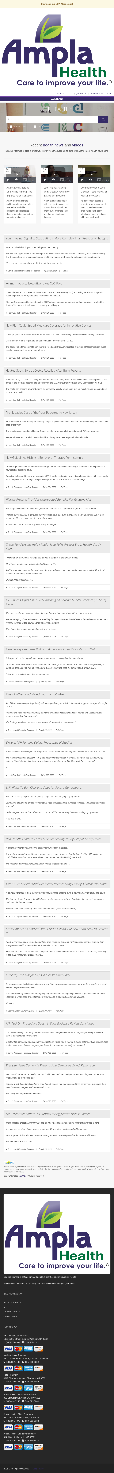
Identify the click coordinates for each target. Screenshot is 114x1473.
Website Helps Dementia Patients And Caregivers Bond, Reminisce (50, 1065)
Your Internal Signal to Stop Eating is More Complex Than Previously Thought (57, 238)
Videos (39, 126)
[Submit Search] (103, 119)
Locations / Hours (12, 1312)
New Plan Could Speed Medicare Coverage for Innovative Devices (48, 325)
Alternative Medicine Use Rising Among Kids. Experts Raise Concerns (20, 191)
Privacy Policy (10, 1316)
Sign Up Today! (96, 94)
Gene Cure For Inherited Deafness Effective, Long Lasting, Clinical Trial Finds (56, 884)
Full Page (65, 271)
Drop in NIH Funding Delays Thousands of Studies (39, 742)
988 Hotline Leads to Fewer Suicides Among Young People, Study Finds (53, 839)
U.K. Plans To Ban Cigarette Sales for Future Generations (43, 787)
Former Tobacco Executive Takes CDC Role (34, 283)
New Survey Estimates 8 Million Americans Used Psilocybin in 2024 (50, 649)
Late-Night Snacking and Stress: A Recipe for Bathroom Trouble (57, 191)
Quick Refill (81, 94)
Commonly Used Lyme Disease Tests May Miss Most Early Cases (94, 191)
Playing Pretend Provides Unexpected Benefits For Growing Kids (48, 499)
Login (108, 94)
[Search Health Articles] (52, 119)
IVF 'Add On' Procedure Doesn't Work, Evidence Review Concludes (50, 1023)
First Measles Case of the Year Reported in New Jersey (41, 413)
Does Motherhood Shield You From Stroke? (35, 694)
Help (71, 94)
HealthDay (23, 1176)
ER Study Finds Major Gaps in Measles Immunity (38, 975)
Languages (61, 94)
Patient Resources (12, 1303)
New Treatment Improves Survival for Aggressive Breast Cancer (48, 1114)
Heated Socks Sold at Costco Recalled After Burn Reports (43, 370)
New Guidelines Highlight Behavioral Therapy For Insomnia (44, 458)
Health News (18, 126)
